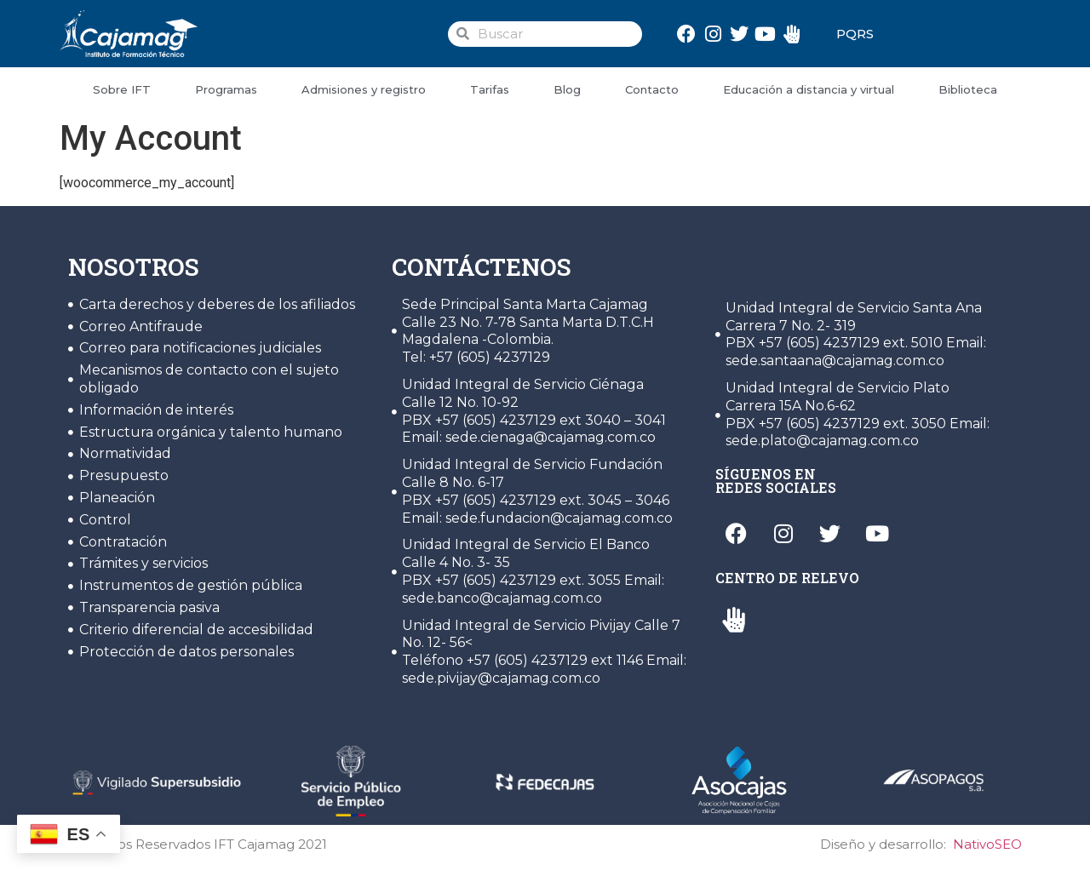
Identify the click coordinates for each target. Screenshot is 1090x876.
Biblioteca (967, 89)
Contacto (652, 89)
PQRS (855, 34)
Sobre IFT (122, 89)
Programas (226, 89)
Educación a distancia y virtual (808, 89)
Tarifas (489, 89)
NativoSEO (987, 844)
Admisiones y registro (363, 89)
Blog (567, 89)
